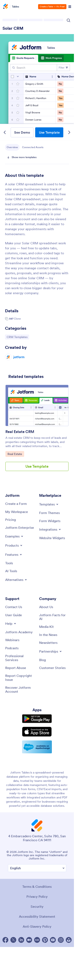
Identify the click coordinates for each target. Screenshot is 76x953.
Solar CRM (12, 28)
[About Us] (46, 607)
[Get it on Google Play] (37, 718)
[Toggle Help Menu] (11, 623)
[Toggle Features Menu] (13, 554)
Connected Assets (33, 147)
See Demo (22, 132)
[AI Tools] (11, 571)
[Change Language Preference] (37, 868)
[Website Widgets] (52, 538)
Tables (15, 6)
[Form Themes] (49, 513)
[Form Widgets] (49, 521)
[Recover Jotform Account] (20, 689)
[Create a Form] (16, 504)
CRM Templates (17, 337)
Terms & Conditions (37, 886)
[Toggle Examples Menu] (14, 536)
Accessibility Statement (37, 916)
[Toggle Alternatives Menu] (16, 579)
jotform (19, 357)
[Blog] (42, 660)
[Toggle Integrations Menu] (50, 529)
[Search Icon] (68, 20)
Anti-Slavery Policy (37, 926)
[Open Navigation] (69, 6)
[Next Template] (69, 132)
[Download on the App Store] (37, 732)
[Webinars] (12, 640)
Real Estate (15, 454)
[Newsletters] (48, 643)
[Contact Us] (13, 607)
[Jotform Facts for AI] (54, 617)
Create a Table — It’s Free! (52, 6)
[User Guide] (13, 615)
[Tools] (9, 563)
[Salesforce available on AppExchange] (37, 746)
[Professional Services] (20, 658)
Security (37, 906)
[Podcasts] (12, 648)
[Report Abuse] (15, 668)
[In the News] (48, 635)
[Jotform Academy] (19, 632)
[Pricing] (10, 520)
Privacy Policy (37, 896)
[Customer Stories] (52, 668)
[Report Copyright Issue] (20, 678)
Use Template (49, 132)
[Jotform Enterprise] (19, 527)
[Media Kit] (46, 627)
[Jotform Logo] (6, 6)
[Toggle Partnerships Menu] (50, 651)
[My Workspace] (16, 512)
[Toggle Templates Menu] (49, 504)
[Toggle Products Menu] (14, 545)
